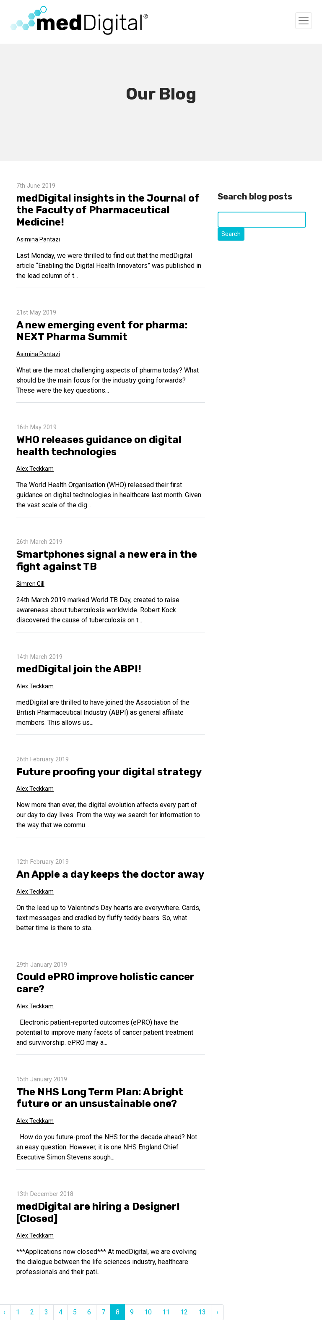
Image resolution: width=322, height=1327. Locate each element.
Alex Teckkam (35, 468)
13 (202, 1312)
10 (148, 1312)
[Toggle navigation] (303, 20)
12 (184, 1312)
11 (166, 1312)
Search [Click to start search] (231, 234)
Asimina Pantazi (38, 239)
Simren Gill (30, 583)
